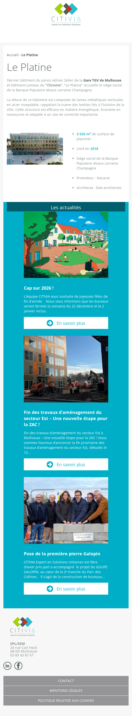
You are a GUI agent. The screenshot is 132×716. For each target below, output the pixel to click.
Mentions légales (66, 690)
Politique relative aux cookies (66, 700)
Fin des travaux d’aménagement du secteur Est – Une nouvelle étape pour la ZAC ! (65, 418)
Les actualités (66, 207)
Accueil (12, 55)
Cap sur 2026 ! (38, 288)
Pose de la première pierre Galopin (62, 554)
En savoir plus (71, 323)
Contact (66, 680)
